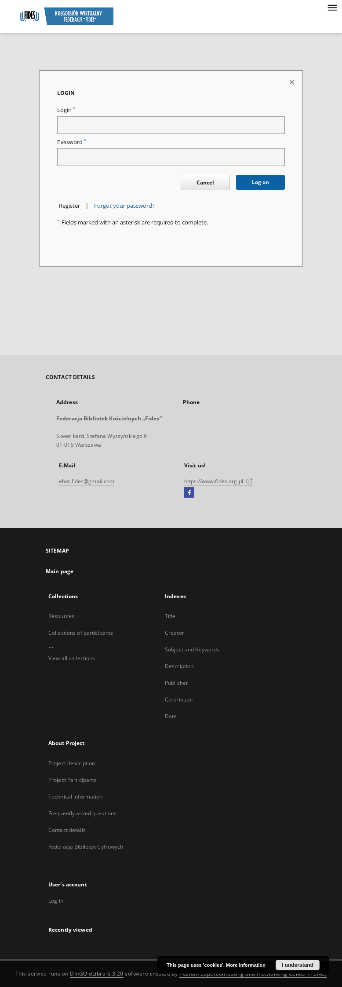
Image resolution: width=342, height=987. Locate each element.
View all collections (71, 658)
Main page (59, 571)
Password (71, 142)
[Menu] (332, 7)
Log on (260, 182)
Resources (61, 616)
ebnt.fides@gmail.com (86, 481)
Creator (174, 632)
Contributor (179, 699)
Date (171, 716)
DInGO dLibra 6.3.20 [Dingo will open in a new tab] (97, 973)
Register (69, 206)
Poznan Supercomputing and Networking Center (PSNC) (253, 973)
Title (170, 616)
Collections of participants (80, 632)
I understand (297, 965)
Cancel (205, 182)
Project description (71, 763)
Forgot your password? (124, 206)
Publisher (176, 683)
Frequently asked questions (82, 813)
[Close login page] (292, 82)
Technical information (75, 796)
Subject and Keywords (192, 649)
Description (179, 666)
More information (246, 965)
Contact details (67, 830)
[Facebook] (189, 493)
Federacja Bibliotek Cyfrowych (85, 846)
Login (66, 110)
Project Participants (72, 780)
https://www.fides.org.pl (218, 481)
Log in (55, 900)
